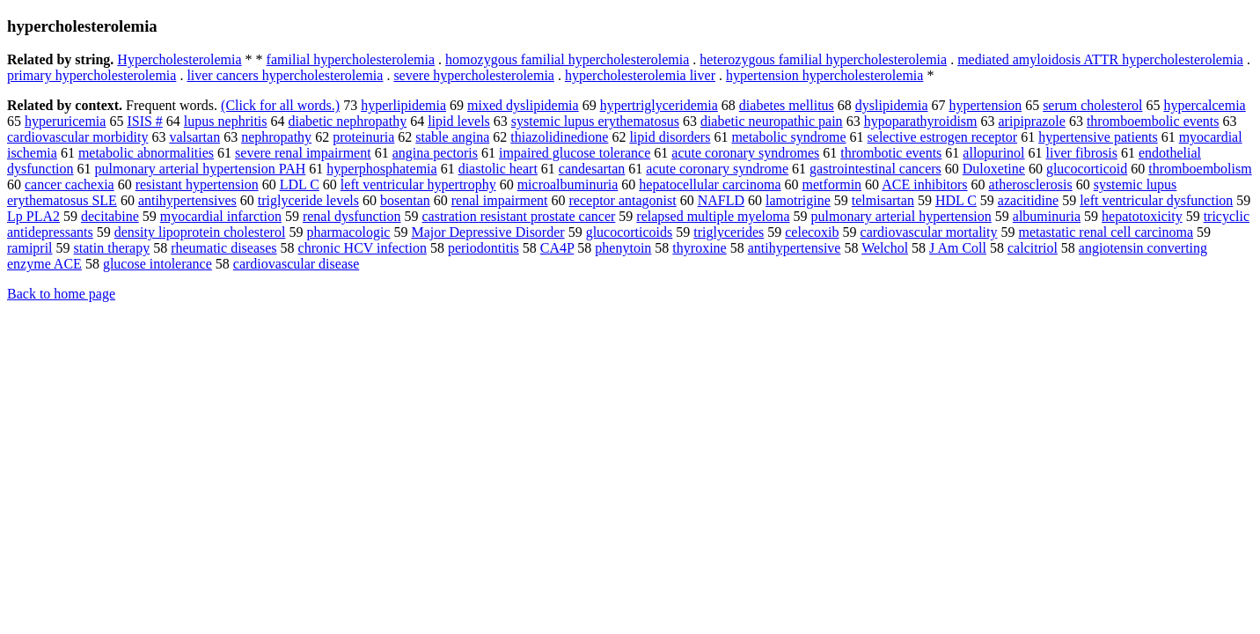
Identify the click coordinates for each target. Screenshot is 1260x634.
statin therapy (112, 247)
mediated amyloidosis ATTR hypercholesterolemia (1100, 59)
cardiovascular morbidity (77, 136)
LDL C (299, 184)
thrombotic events (890, 152)
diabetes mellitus (786, 105)
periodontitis (483, 247)
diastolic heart (498, 168)
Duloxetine (994, 168)
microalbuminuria (568, 184)
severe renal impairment (303, 152)
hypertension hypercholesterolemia (824, 75)
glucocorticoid (1086, 168)
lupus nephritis (225, 121)
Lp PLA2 (33, 216)
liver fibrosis (1081, 152)
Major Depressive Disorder (487, 232)
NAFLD (721, 200)
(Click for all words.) (280, 105)
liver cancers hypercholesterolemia (285, 75)
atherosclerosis (1031, 184)
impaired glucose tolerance (574, 152)
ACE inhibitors (924, 184)
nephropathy (276, 136)
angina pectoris (435, 152)
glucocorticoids (629, 232)
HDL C (956, 200)
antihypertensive (794, 247)
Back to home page (61, 293)
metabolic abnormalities (146, 152)
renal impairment (499, 200)
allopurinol (993, 152)
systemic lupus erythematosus (595, 121)
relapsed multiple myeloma (712, 216)
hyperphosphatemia (381, 168)
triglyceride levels (308, 200)
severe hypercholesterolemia (473, 75)
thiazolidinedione (559, 136)
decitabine (110, 216)
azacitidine (1028, 200)
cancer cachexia (69, 184)
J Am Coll (957, 247)
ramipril (30, 247)
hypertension (985, 105)
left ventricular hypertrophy (418, 184)
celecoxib (812, 232)
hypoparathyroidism (921, 121)
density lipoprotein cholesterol (200, 232)
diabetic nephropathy (348, 121)
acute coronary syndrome (717, 168)
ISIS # (144, 121)
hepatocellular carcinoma (709, 184)
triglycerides (728, 232)
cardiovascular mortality (929, 232)
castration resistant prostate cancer (518, 216)
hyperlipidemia (403, 105)
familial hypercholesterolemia (351, 59)
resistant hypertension (197, 184)
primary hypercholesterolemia (91, 75)
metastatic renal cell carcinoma (1105, 232)
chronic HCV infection (362, 247)
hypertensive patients (1098, 136)
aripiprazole (1032, 121)
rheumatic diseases (223, 247)
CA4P (557, 247)
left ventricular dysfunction (1156, 200)
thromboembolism (1199, 168)
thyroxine (699, 247)
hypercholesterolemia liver (640, 75)
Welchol (884, 247)
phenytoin (623, 247)
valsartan (194, 136)
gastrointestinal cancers (875, 168)
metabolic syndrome (788, 136)
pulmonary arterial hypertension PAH (200, 168)
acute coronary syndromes (745, 152)
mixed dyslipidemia (523, 105)
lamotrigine (798, 200)
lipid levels (459, 121)
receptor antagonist (623, 200)
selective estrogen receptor (943, 136)
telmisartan (883, 200)
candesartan (592, 168)
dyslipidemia (891, 105)
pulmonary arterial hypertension (901, 216)
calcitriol (1032, 247)
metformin (832, 184)
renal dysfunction (352, 216)
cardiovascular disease (296, 263)
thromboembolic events (1153, 121)
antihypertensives (187, 200)
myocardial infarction (221, 216)
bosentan (405, 200)
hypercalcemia (1204, 105)
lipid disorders (669, 136)
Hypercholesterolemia (179, 59)
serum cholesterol (1092, 105)
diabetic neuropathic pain (771, 121)
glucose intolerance (157, 263)
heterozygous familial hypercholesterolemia (823, 59)
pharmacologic (348, 232)
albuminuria (1047, 216)
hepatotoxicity (1142, 216)
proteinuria (363, 136)
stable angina (452, 136)
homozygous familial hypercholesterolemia (567, 59)
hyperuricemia (65, 121)
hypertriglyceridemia (659, 105)
